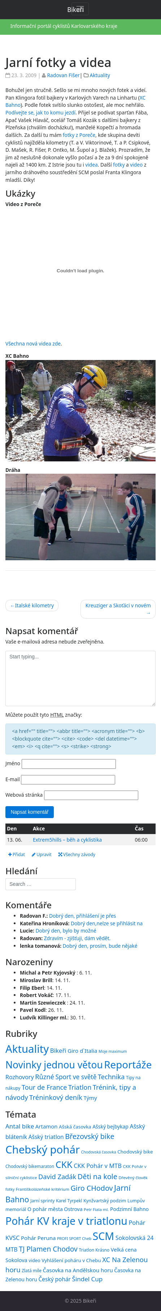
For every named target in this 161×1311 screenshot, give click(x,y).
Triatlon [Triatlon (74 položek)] (79, 1087)
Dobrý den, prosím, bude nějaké (100, 945)
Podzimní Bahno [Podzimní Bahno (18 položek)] (129, 1209)
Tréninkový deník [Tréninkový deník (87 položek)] (55, 1097)
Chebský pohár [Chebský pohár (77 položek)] (42, 1149)
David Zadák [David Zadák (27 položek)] (57, 1176)
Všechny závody (76, 854)
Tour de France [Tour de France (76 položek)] (44, 1087)
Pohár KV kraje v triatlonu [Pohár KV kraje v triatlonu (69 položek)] (66, 1221)
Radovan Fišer (63, 75)
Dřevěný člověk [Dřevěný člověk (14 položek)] (132, 1177)
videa (91, 164)
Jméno (12, 763)
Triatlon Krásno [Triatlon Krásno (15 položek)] (94, 1250)
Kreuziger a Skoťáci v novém (118, 605)
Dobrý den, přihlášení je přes (82, 915)
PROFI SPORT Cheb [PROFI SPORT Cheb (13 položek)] (74, 1238)
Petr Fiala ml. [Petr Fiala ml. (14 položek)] (96, 1209)
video (136, 164)
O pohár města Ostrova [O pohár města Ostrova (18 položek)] (55, 1209)
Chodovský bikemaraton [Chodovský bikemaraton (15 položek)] (29, 1166)
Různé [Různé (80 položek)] (44, 1076)
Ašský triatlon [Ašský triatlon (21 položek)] (46, 1137)
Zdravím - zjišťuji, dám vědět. (77, 938)
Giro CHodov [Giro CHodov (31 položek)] (91, 1188)
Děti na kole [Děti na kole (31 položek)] (97, 1176)
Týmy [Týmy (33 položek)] (90, 1097)
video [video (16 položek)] (34, 1260)
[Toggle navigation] (80, 9)
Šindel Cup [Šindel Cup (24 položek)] (87, 1279)
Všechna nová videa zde (33, 343)
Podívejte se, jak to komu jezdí (40, 112)
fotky (119, 164)
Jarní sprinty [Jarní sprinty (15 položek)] (42, 1200)
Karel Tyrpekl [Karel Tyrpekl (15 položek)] (69, 1200)
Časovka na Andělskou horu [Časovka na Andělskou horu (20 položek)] (78, 1270)
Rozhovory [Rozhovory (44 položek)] (19, 1077)
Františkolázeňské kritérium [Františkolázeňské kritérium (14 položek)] (42, 1189)
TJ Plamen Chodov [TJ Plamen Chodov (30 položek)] (48, 1249)
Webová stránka (24, 794)
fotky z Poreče (79, 134)
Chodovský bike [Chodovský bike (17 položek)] (135, 1151)
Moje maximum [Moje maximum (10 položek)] (113, 1051)
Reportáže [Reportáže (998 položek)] (128, 1064)
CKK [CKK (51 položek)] (64, 1164)
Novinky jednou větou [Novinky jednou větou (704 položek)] (54, 1064)
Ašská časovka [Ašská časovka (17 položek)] (75, 1126)
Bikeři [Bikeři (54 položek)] (58, 1050)
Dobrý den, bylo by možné (65, 930)
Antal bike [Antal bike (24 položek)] (19, 1126)
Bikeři (89, 1300)
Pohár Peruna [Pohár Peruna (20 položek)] (38, 1237)
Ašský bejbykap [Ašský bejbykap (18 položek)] (110, 1126)
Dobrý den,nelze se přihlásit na (107, 923)
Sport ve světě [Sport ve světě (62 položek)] (75, 1077)
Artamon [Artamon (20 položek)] (46, 1126)
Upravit (41, 854)
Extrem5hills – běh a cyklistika (67, 839)
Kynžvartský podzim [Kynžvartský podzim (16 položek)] (104, 1200)
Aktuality (100, 75)
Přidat (16, 854)
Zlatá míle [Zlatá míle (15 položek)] (32, 1270)
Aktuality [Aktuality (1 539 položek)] (27, 1049)
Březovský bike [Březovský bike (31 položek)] (89, 1136)
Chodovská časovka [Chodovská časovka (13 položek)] (98, 1152)
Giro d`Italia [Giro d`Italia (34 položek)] (82, 1050)
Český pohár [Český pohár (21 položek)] (55, 1279)
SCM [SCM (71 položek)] (103, 1236)
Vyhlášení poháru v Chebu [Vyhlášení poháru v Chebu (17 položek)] (71, 1260)
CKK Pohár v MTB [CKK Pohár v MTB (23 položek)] (98, 1165)
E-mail (12, 779)
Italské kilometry (34, 605)
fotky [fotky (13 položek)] (9, 1189)
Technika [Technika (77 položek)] (111, 1076)
